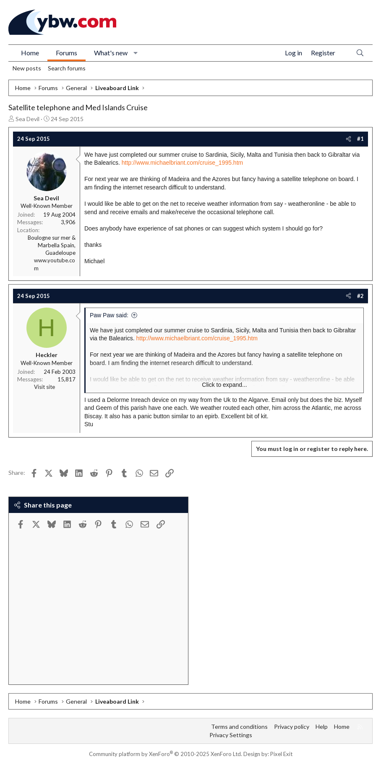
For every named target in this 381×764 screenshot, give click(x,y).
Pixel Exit (281, 754)
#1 (360, 138)
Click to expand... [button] (224, 384)
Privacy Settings (230, 734)
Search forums (67, 68)
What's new (111, 53)
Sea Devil (27, 118)
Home (30, 53)
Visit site (44, 386)
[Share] (348, 139)
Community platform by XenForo (165, 754)
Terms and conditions (239, 726)
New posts (27, 68)
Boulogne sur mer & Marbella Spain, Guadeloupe (52, 245)
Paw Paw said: (109, 315)
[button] (136, 53)
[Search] (360, 53)
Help (322, 726)
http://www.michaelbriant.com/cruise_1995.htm (182, 162)
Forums (66, 53)
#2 (360, 296)
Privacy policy (291, 726)
